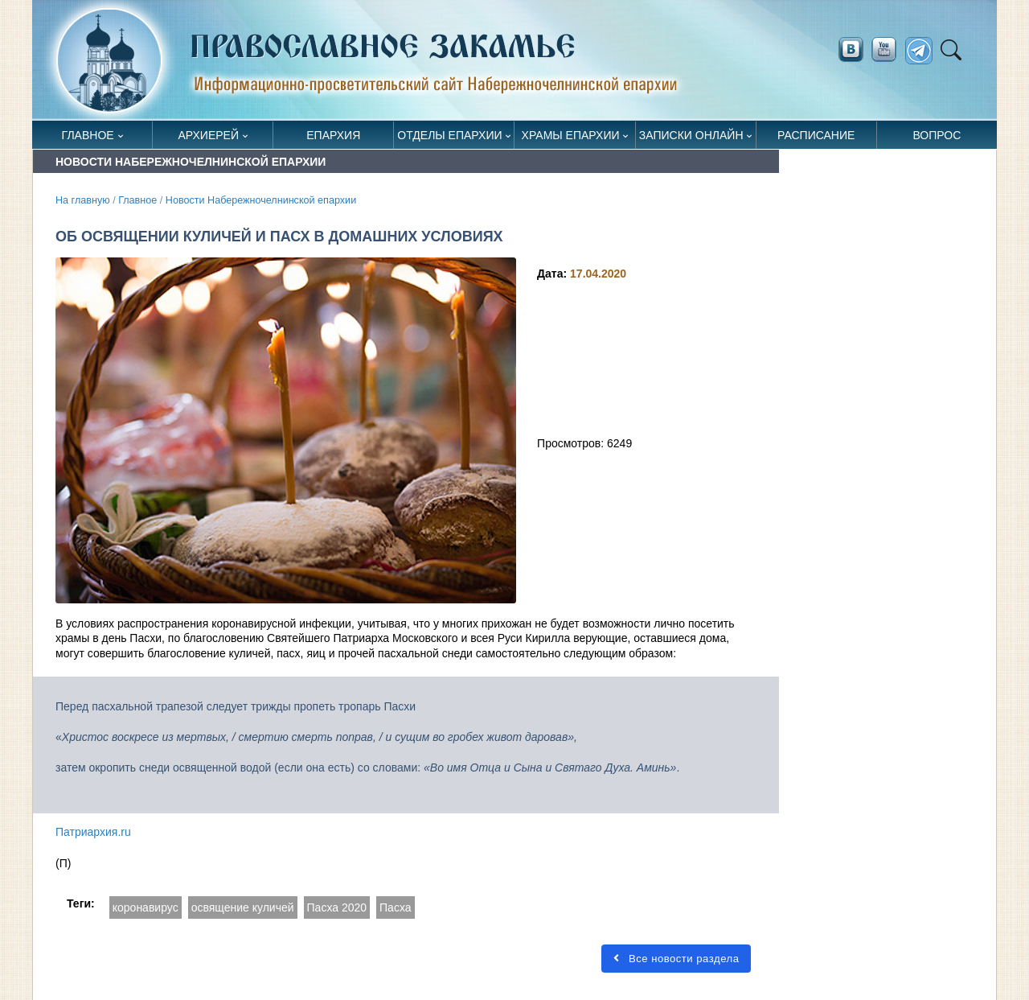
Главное (88, 135)
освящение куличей (242, 907)
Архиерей (208, 135)
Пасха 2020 (337, 907)
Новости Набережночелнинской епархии (261, 200)
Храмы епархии (571, 135)
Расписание (816, 135)
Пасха (395, 907)
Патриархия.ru (93, 831)
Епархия (333, 135)
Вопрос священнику (937, 139)
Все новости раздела (676, 959)
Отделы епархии (449, 135)
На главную (82, 200)
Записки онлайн (691, 135)
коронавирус (145, 907)
